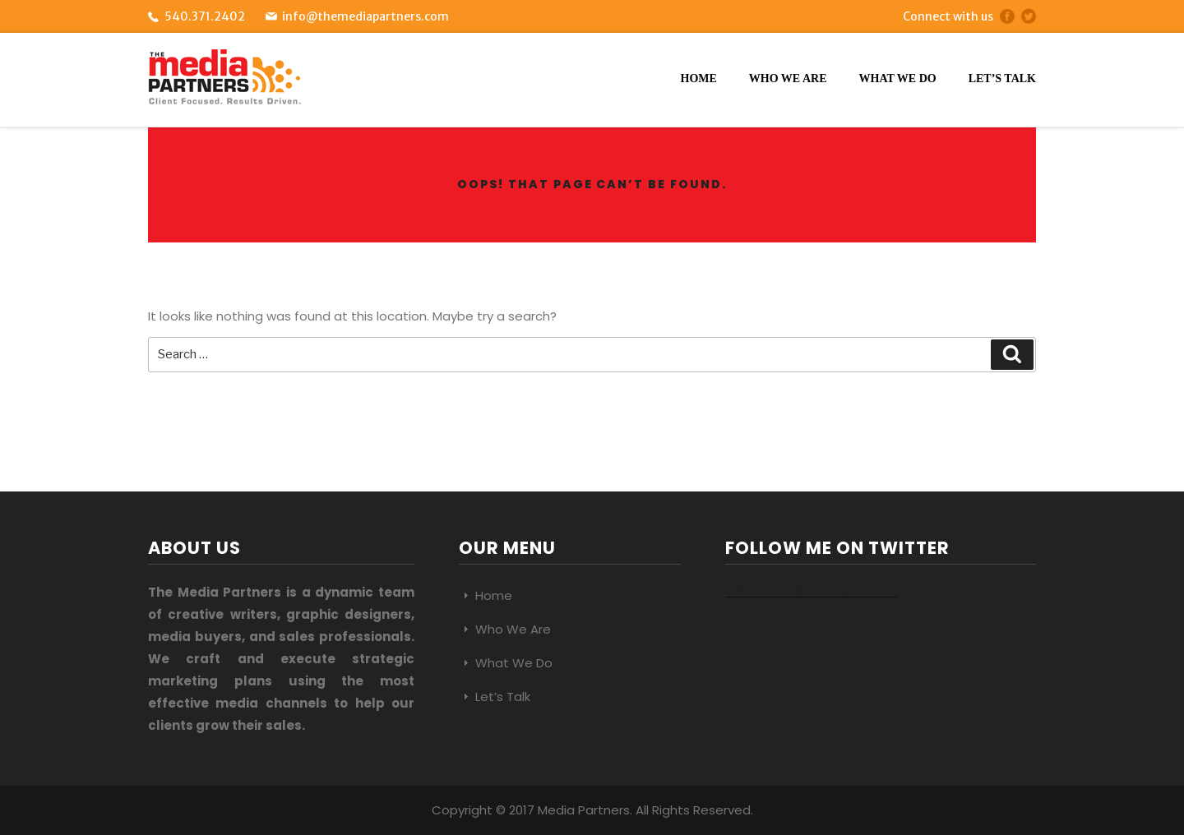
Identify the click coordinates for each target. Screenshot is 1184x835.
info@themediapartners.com (365, 16)
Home (699, 78)
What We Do (898, 78)
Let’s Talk (1002, 78)
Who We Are (788, 78)
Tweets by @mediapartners (811, 588)
